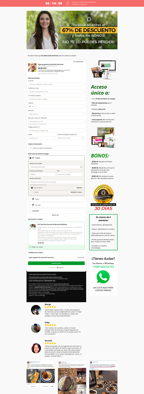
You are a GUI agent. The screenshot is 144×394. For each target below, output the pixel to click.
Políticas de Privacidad (54, 289)
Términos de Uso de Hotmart (41, 289)
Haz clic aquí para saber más (59, 284)
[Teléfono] (61, 106)
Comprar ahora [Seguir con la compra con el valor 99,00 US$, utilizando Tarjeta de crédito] (56, 263)
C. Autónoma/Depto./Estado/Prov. (66, 134)
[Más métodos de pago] (56, 215)
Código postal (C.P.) (33, 127)
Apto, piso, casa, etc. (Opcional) (37, 118)
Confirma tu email (33, 88)
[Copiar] (42, 281)
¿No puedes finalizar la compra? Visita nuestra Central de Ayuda (44, 277)
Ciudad (30, 134)
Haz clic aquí (56, 70)
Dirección (30, 110)
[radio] (56, 188)
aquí (46, 292)
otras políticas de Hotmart (67, 289)
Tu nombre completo (34, 95)
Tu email (30, 80)
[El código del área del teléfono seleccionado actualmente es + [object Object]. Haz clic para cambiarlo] (33, 106)
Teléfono (30, 103)
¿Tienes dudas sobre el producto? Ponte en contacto (42, 274)
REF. (44, 295)
